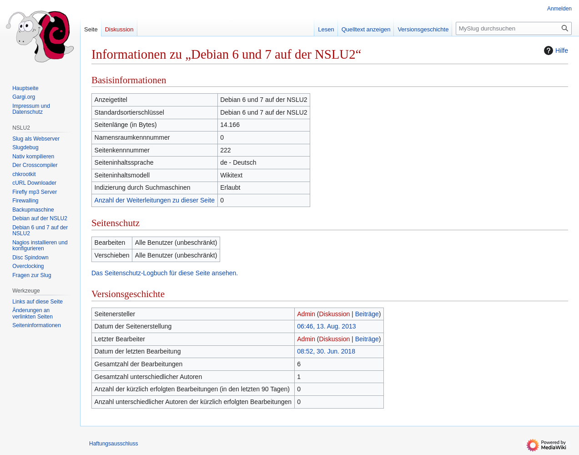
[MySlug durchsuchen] (514, 28)
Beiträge (367, 314)
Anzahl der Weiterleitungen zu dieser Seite (155, 200)
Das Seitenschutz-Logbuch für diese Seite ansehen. (164, 273)
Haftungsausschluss (113, 443)
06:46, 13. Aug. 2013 (326, 326)
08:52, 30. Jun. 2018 (326, 351)
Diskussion (334, 314)
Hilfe (555, 50)
